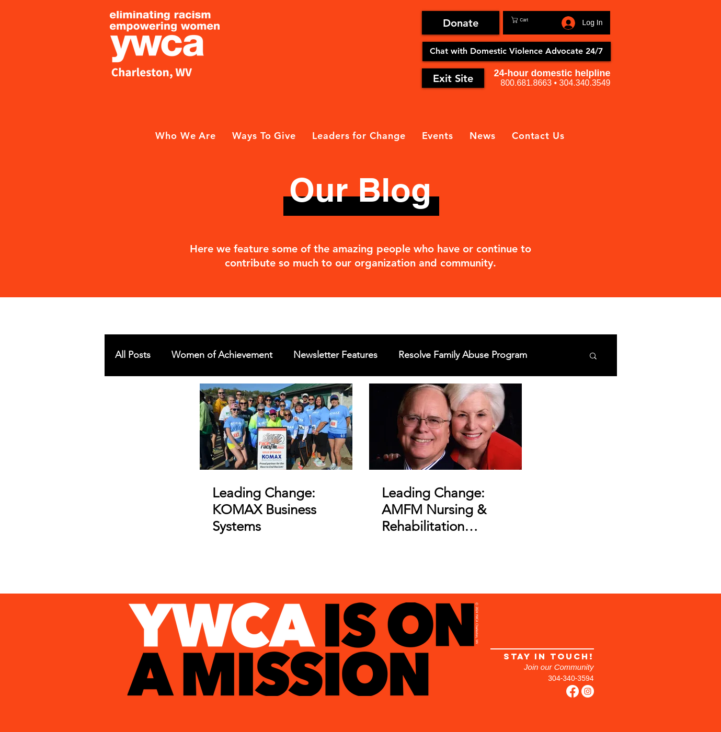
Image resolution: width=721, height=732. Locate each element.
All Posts (133, 355)
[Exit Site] (453, 78)
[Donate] (460, 22)
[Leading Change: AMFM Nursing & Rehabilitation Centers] (445, 427)
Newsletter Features (335, 355)
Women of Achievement (221, 355)
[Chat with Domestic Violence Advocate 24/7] (516, 51)
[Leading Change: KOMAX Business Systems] (276, 427)
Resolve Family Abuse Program (462, 355)
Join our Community (558, 667)
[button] (534, 20)
